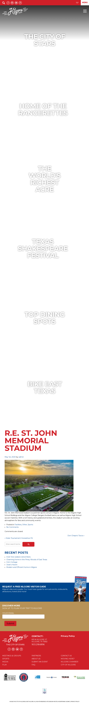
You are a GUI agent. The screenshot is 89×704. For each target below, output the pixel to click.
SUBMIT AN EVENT (40, 662)
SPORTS (5, 659)
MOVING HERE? (68, 659)
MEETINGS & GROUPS (11, 656)
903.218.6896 (38, 644)
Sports (30, 525)
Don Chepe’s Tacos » (76, 536)
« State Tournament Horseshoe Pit (19, 538)
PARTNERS (36, 656)
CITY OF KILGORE (68, 665)
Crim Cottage (11, 562)
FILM (4, 665)
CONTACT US (66, 656)
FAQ (33, 665)
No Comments (12, 527)
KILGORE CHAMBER (69, 662)
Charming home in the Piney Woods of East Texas (26, 560)
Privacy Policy (68, 636)
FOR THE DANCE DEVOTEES (18, 557)
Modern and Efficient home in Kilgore (21, 567)
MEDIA (5, 662)
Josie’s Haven (11, 565)
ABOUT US (36, 659)
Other (24, 525)
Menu (85, 2)
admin (21, 457)
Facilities (18, 525)
